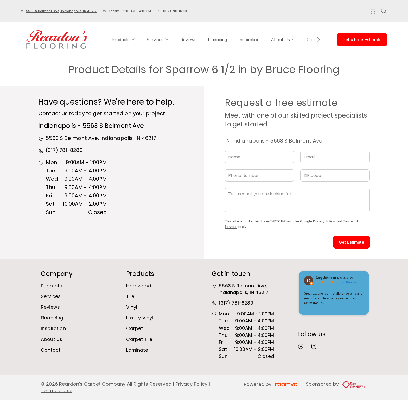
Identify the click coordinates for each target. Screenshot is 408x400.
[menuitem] (123, 39)
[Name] (259, 157)
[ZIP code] (335, 175)
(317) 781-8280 (175, 11)
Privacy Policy (324, 221)
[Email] (335, 157)
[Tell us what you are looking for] (297, 200)
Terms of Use (56, 390)
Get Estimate (351, 242)
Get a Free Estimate (362, 39)
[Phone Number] (259, 175)
